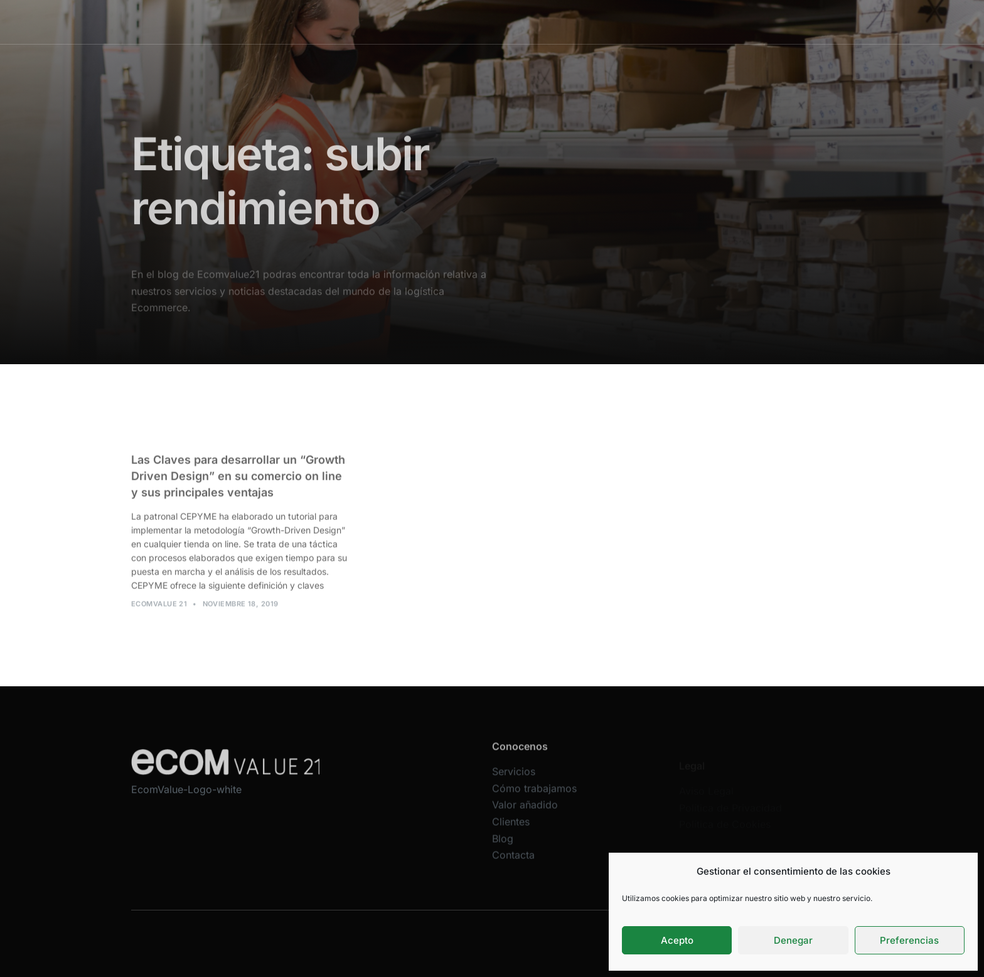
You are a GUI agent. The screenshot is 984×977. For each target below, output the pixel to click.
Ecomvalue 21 (159, 609)
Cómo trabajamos (484, 21)
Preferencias (909, 940)
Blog (679, 21)
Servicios (409, 21)
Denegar (793, 940)
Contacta (513, 867)
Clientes (633, 21)
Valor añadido (568, 21)
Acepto (677, 940)
